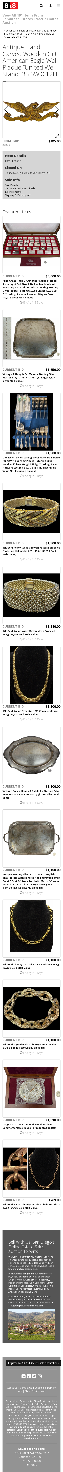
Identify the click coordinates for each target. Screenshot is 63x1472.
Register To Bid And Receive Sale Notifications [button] (33, 1363)
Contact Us (26, 1387)
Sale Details (11, 185)
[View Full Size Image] (57, 136)
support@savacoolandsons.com (27, 1305)
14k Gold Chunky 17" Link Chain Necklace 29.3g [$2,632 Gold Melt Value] (31, 966)
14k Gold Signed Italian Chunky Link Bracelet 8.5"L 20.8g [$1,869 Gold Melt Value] (29, 1046)
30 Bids (6, 144)
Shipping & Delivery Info (18, 195)
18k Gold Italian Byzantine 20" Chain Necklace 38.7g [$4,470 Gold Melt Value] (30, 712)
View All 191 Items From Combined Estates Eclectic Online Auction (30, 19)
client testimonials (28, 1269)
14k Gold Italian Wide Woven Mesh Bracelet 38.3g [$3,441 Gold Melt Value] (29, 632)
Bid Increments (13, 191)
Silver (33, 1279)
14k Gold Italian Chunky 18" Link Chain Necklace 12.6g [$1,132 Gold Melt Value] (31, 1206)
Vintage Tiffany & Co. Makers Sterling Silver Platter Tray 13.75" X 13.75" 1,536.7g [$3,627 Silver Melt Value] (29, 377)
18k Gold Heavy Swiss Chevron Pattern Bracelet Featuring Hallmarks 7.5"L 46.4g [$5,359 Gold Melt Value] (31, 551)
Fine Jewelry (43, 1279)
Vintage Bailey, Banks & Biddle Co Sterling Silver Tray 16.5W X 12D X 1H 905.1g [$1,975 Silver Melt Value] (31, 794)
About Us (12, 1387)
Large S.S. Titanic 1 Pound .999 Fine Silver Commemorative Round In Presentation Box (29, 1126)
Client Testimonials (35, 1391)
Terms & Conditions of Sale (20, 188)
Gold (27, 1279)
